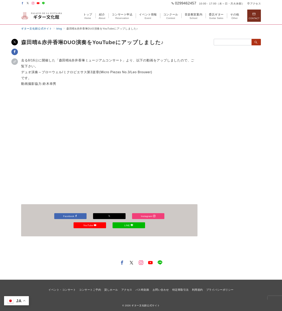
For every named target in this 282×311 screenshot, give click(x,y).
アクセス (254, 3)
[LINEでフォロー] (43, 3)
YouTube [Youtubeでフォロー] (128, 225)
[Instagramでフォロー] (33, 3)
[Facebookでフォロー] (22, 3)
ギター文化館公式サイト (145, 305)
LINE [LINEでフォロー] (109, 234)
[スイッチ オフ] (254, 15)
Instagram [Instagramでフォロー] (89, 225)
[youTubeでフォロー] (150, 263)
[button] (14, 61)
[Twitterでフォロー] (27, 3)
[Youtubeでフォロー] (38, 3)
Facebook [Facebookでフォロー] (90, 216)
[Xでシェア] (14, 42)
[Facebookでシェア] (14, 52)
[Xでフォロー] (129, 216)
